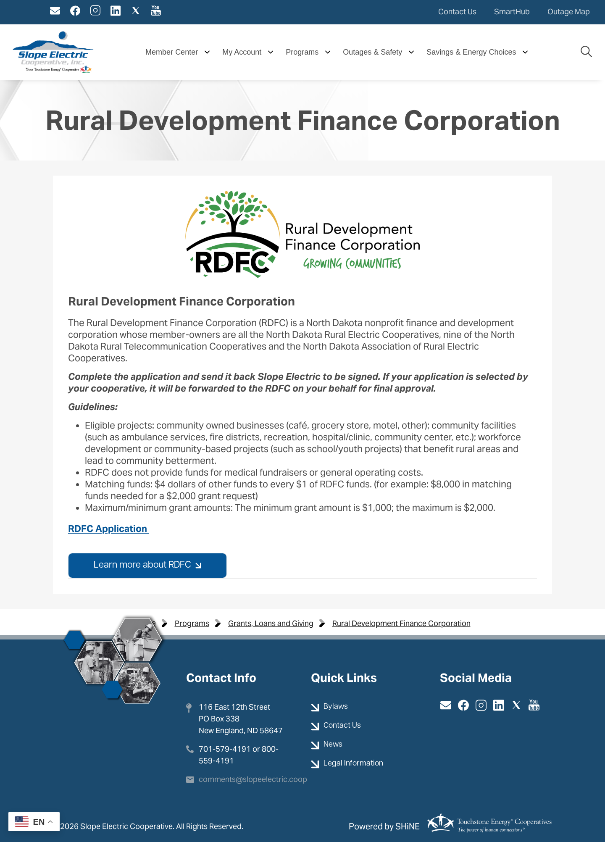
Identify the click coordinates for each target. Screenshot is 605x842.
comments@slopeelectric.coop (253, 779)
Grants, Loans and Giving (270, 623)
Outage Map (568, 11)
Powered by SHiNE (384, 826)
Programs (192, 623)
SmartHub (512, 11)
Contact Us (457, 11)
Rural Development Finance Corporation (401, 623)
